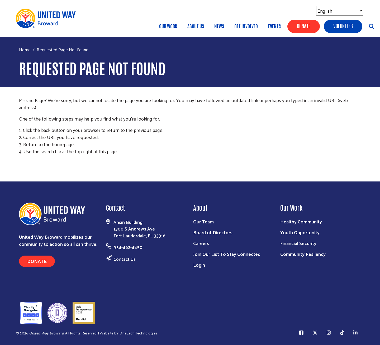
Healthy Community (301, 221)
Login (199, 265)
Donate (303, 25)
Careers (201, 243)
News (219, 26)
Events (274, 26)
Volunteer (343, 25)
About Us (195, 26)
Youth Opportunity (300, 232)
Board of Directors (212, 232)
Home (25, 49)
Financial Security (298, 243)
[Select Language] (339, 11)
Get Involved (246, 26)
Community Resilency (303, 254)
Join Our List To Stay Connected (226, 254)
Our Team (203, 221)
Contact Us (124, 259)
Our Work (168, 26)
